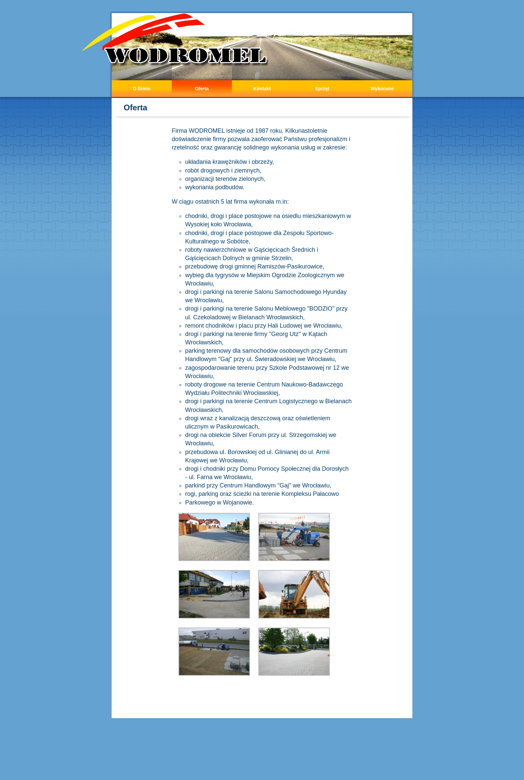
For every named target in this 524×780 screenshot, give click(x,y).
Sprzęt (322, 88)
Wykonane (382, 88)
